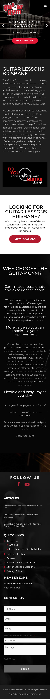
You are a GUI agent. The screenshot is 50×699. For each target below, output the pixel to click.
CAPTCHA (9, 659)
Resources (12, 541)
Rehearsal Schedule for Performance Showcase (21, 515)
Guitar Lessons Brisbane (21, 566)
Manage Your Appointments (19, 583)
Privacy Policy (14, 571)
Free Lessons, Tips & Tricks (25, 549)
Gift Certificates (16, 554)
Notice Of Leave (12, 587)
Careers (11, 558)
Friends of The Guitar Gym (22, 562)
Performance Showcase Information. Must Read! (23, 506)
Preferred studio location (19, 635)
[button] (45, 6)
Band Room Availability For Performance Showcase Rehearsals (23, 525)
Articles (13, 544)
